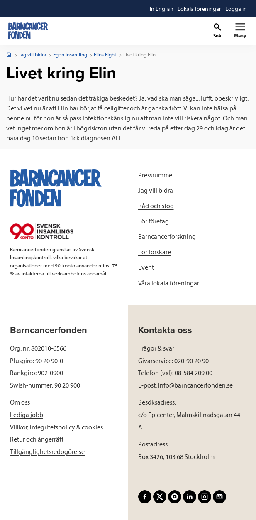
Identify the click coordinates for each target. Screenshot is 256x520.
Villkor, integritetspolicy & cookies (56, 427)
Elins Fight (105, 54)
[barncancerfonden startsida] (28, 30)
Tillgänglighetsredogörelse (47, 451)
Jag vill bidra (32, 54)
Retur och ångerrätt (36, 439)
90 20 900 (67, 385)
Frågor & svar (156, 348)
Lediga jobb (26, 414)
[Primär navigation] (240, 31)
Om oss (20, 402)
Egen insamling (70, 54)
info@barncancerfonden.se (195, 385)
